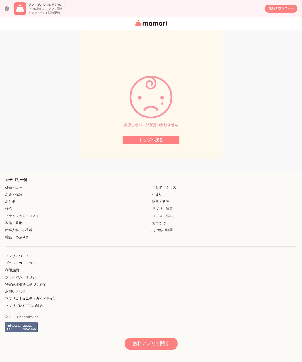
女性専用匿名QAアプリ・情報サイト (150, 26)
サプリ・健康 (162, 209)
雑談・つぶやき (17, 237)
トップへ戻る (151, 140)
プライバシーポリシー (22, 277)
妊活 (8, 209)
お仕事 (10, 202)
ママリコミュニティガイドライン (30, 299)
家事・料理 (160, 202)
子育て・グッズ (164, 187)
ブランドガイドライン (22, 263)
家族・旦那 (13, 223)
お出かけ (159, 223)
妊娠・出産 (13, 187)
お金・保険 (13, 194)
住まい (157, 194)
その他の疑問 (162, 230)
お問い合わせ (15, 291)
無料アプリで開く (151, 343)
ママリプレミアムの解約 (24, 306)
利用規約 (12, 270)
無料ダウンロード (281, 8)
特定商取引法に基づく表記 (25, 284)
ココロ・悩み (162, 216)
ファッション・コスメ (22, 216)
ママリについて (17, 256)
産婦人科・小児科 (18, 230)
